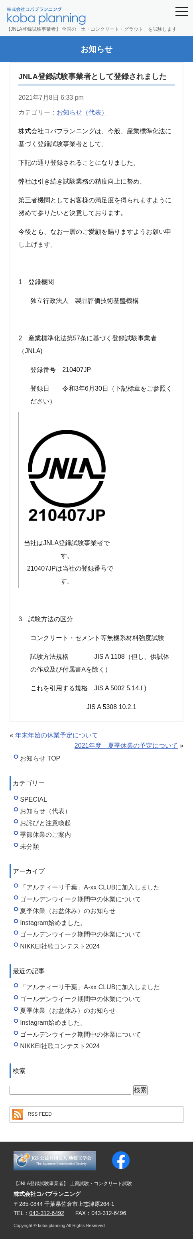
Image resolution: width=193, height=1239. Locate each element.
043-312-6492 (47, 1213)
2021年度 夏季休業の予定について (126, 745)
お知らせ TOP (40, 758)
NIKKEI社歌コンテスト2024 (60, 946)
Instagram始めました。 (53, 922)
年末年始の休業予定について (56, 735)
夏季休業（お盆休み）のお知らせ (68, 910)
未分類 (29, 846)
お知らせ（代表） (82, 112)
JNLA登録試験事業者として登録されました (92, 76)
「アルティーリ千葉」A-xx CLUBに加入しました (90, 887)
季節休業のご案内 (45, 834)
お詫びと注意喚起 (45, 823)
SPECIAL (33, 799)
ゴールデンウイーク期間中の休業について (80, 899)
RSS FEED (40, 1114)
